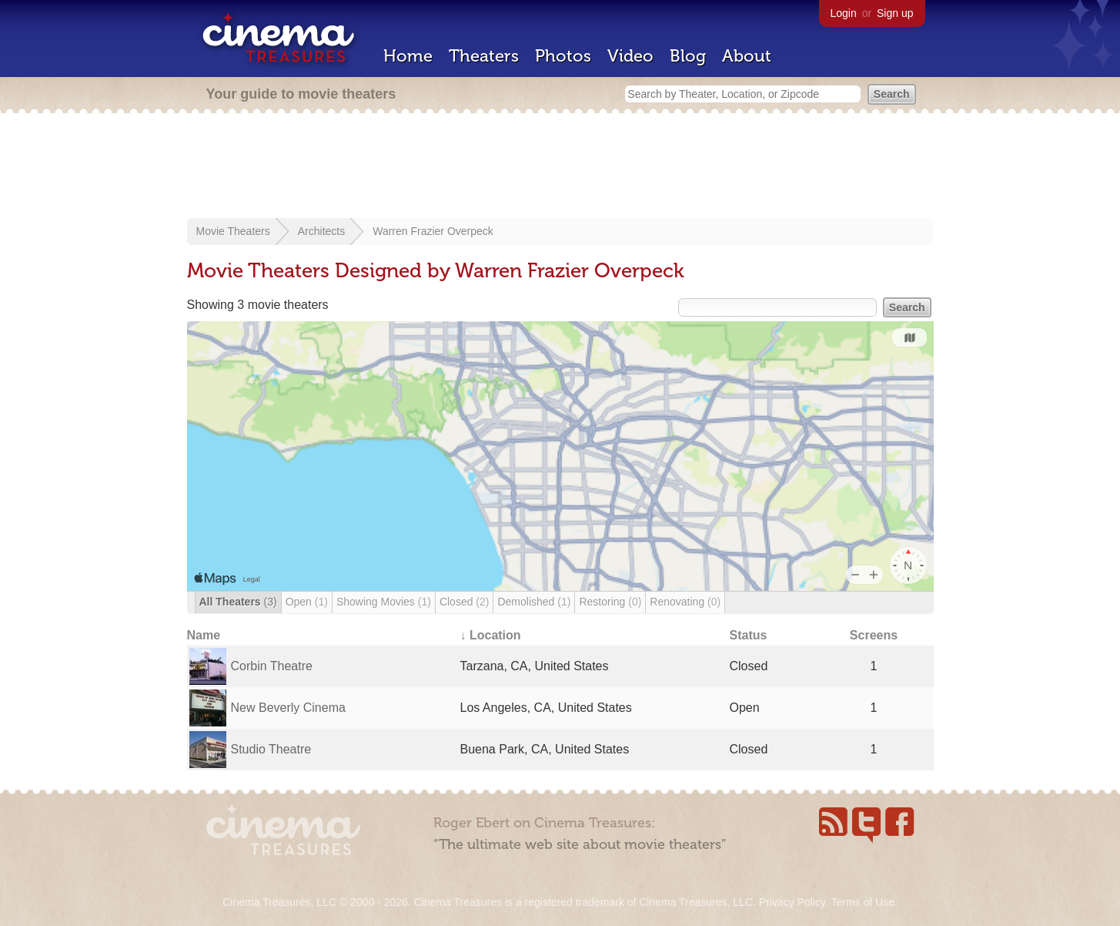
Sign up (895, 13)
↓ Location (490, 635)
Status (748, 635)
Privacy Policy (792, 902)
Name (204, 635)
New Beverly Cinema (288, 707)
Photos (563, 55)
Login (844, 13)
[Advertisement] (560, 167)
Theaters (484, 55)
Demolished (533, 602)
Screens (874, 635)
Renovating (685, 602)
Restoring (610, 602)
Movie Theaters (233, 231)
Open (307, 602)
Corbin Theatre (272, 666)
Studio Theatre (271, 749)
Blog (688, 55)
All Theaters (238, 602)
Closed (465, 602)
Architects (321, 231)
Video (630, 55)
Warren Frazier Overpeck (433, 231)
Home (408, 55)
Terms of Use (862, 902)
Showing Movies (383, 602)
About (746, 55)
